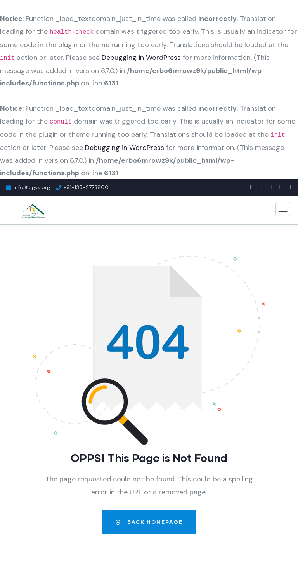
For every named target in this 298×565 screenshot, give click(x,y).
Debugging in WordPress (141, 57)
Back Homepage (149, 522)
